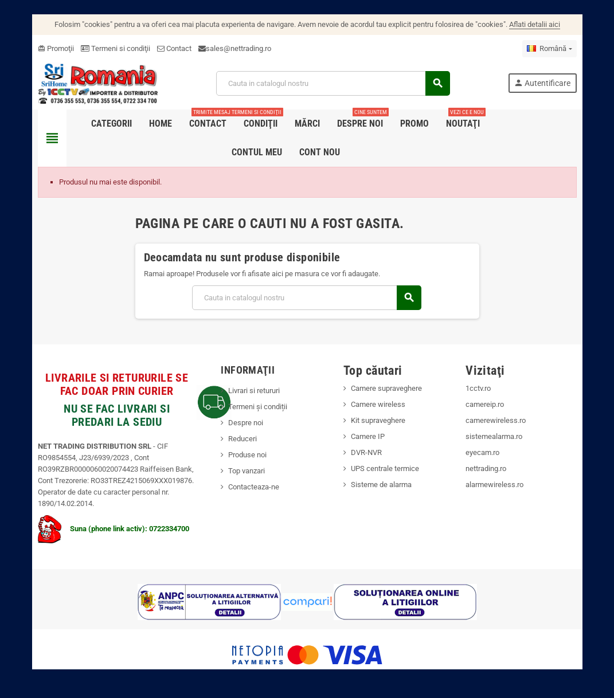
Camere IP (368, 436)
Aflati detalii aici (534, 24)
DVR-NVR (366, 452)
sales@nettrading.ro (238, 48)
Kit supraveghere (378, 420)
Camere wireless (378, 404)
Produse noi (247, 454)
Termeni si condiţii (115, 48)
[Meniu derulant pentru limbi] (549, 48)
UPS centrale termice (385, 468)
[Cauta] (332, 83)
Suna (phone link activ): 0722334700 (113, 528)
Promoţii (56, 48)
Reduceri (242, 438)
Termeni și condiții (257, 406)
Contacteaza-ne (253, 487)
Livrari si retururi (254, 390)
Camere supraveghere (386, 388)
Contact (174, 48)
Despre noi (245, 422)
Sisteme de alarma (381, 484)
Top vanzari (246, 470)
